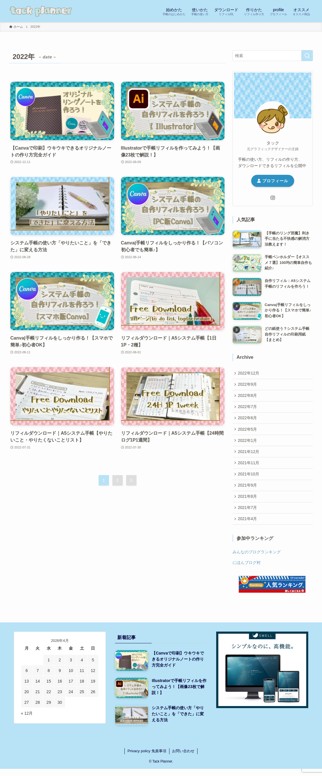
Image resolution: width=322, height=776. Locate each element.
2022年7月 (248, 409)
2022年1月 (248, 445)
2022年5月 (248, 433)
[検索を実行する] (307, 55)
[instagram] (273, 198)
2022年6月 (248, 421)
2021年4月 (248, 528)
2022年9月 (248, 385)
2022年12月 (249, 373)
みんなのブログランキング (257, 562)
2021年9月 (248, 492)
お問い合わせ (183, 761)
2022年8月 (248, 397)
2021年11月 (249, 469)
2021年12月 (249, 457)
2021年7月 (248, 516)
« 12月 (27, 723)
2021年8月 (248, 504)
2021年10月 (249, 481)
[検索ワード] (273, 55)
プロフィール (272, 181)
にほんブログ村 (247, 572)
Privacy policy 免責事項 (147, 761)
